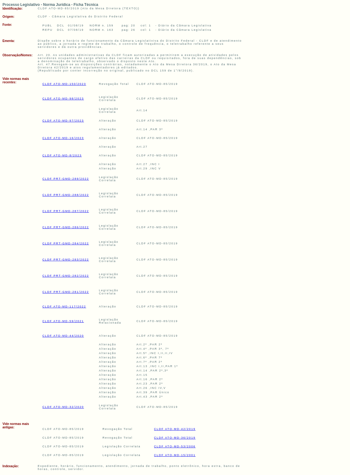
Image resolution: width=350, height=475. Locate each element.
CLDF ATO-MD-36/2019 (175, 437)
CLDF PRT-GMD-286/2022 (66, 227)
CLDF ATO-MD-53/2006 (175, 446)
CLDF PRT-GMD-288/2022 (66, 194)
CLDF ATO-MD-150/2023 (64, 83)
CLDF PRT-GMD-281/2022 (66, 291)
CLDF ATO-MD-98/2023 (63, 98)
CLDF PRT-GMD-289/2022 (66, 178)
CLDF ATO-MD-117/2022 (64, 306)
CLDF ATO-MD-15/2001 (175, 455)
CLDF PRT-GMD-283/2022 (66, 259)
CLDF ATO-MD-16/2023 (63, 138)
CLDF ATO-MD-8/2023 (62, 155)
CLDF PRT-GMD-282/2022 (66, 275)
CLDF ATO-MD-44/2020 (63, 335)
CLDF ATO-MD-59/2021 (63, 321)
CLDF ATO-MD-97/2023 (63, 120)
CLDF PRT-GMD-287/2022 (66, 211)
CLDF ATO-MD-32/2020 (63, 406)
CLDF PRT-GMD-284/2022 (66, 243)
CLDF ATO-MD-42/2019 (175, 429)
